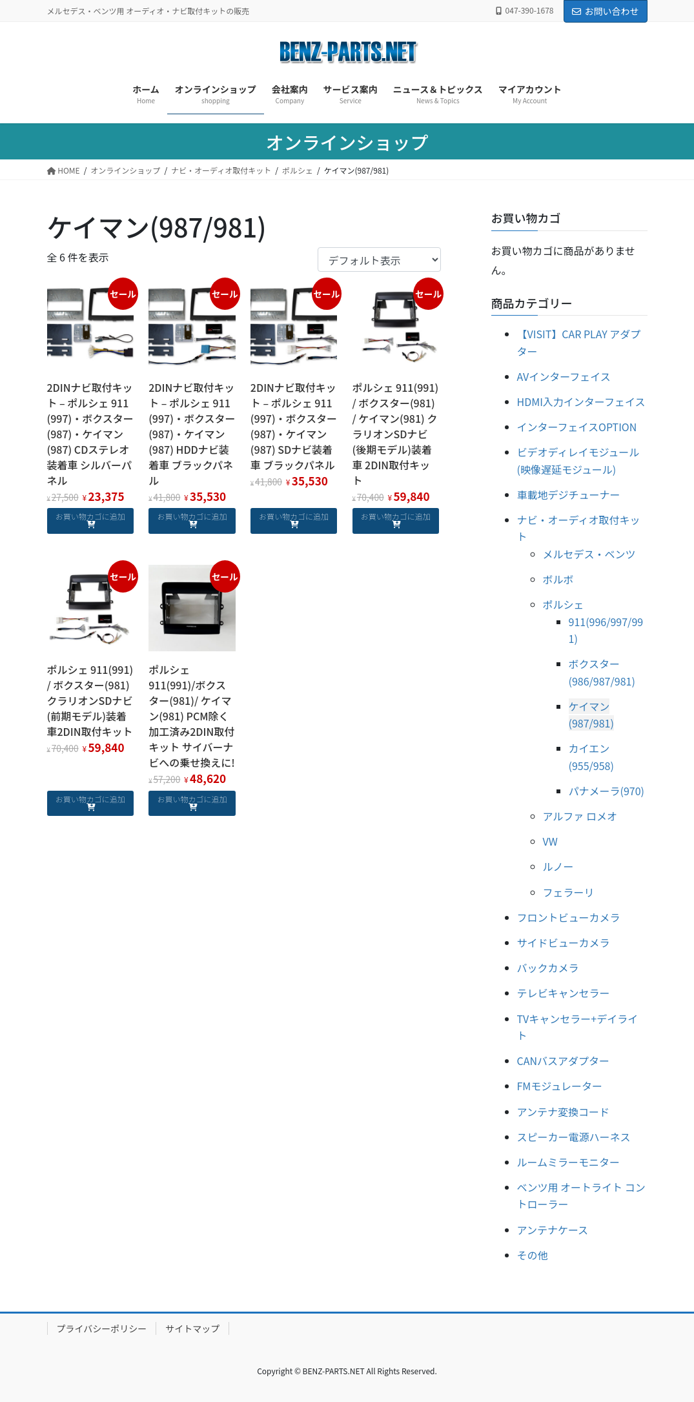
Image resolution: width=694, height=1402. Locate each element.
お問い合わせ (605, 11)
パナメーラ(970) (606, 790)
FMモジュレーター (559, 1085)
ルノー (558, 866)
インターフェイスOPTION (577, 426)
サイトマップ (192, 1328)
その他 (532, 1255)
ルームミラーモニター (568, 1162)
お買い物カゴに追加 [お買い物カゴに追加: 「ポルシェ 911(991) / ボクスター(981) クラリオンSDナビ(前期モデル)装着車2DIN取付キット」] (90, 798)
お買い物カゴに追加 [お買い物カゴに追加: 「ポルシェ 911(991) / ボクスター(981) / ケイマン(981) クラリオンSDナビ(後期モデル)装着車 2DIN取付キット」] (396, 516)
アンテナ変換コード (563, 1111)
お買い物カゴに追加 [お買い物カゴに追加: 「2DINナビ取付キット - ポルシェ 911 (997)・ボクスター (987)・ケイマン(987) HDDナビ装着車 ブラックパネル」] (192, 516)
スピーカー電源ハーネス (574, 1136)
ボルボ (558, 579)
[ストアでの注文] (379, 259)
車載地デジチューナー (568, 494)
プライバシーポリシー (102, 1328)
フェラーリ (569, 892)
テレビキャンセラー (563, 993)
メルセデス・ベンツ (589, 554)
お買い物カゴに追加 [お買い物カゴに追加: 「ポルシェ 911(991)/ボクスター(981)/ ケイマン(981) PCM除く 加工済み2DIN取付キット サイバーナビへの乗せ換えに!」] (192, 798)
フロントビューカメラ (568, 917)
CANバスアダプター (563, 1060)
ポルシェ (563, 604)
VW (550, 841)
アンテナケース (553, 1229)
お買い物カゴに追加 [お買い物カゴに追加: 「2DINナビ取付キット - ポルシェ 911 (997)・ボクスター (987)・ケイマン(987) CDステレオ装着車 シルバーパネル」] (90, 516)
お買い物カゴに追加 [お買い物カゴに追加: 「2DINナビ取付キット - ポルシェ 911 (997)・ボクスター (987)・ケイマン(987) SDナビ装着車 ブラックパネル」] (294, 516)
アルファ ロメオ (580, 816)
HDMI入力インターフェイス (581, 401)
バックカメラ (548, 967)
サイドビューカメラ (563, 942)
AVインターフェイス (564, 376)
